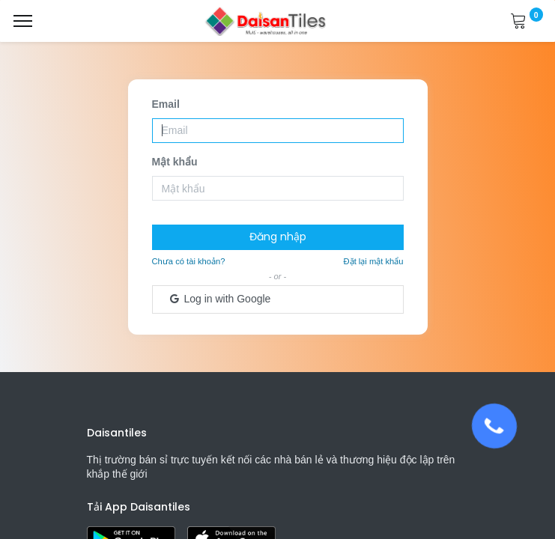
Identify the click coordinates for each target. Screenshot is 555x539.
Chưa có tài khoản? (188, 261)
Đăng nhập (277, 236)
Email (166, 104)
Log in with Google (219, 299)
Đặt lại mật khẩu (374, 261)
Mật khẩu (175, 162)
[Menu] (23, 21)
